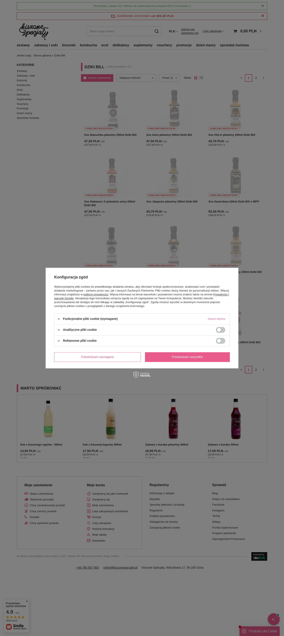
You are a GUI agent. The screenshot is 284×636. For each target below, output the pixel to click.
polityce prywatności (96, 294)
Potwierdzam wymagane (97, 357)
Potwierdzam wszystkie (187, 357)
